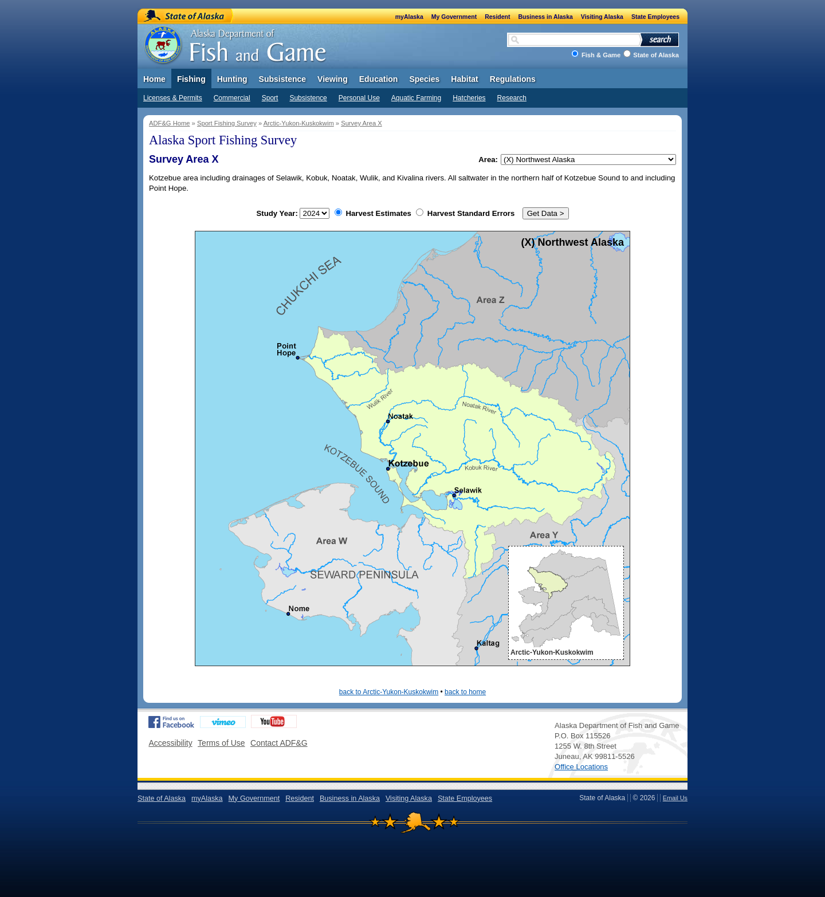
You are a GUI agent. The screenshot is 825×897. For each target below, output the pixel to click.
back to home (465, 692)
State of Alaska (186, 16)
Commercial (232, 98)
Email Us (675, 797)
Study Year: (293, 213)
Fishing (191, 79)
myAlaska (409, 16)
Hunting (232, 79)
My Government (454, 16)
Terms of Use (221, 742)
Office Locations (581, 766)
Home (154, 79)
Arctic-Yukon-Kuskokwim (299, 123)
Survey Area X (361, 123)
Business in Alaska (545, 16)
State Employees (655, 16)
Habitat (464, 79)
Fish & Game (601, 55)
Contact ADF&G (279, 742)
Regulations (513, 79)
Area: (488, 159)
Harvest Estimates (373, 213)
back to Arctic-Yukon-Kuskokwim (388, 692)
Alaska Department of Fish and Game (236, 43)
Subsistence (308, 98)
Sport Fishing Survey (227, 123)
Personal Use (359, 98)
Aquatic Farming (416, 98)
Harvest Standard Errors (465, 213)
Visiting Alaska (602, 16)
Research (512, 98)
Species (424, 79)
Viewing (332, 79)
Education (378, 79)
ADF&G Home (169, 123)
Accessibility (170, 742)
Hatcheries (469, 98)
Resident (497, 16)
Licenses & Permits (172, 98)
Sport (270, 98)
